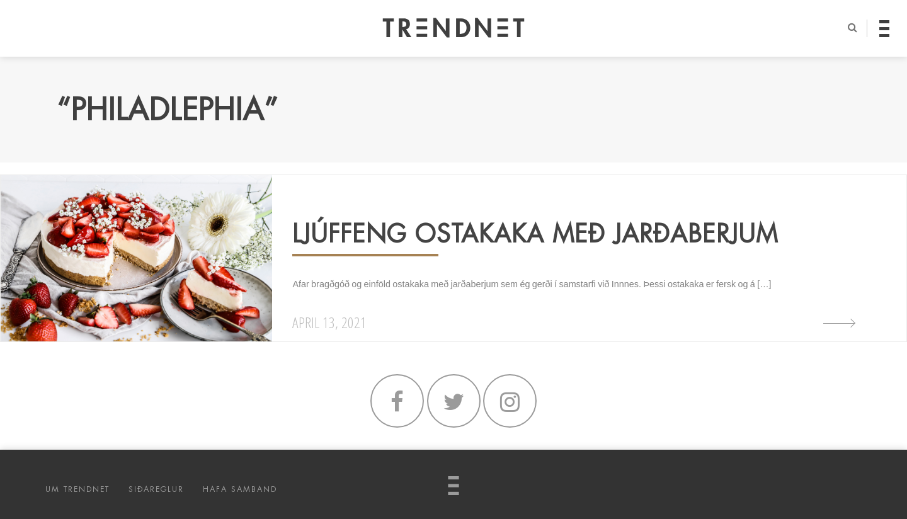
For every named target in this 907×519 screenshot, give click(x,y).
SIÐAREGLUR (156, 489)
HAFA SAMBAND (240, 489)
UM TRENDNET (77, 489)
